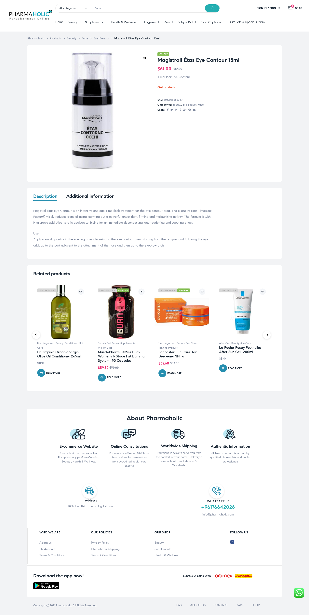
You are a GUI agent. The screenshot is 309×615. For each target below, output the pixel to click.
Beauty (176, 104)
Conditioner (71, 344)
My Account (47, 550)
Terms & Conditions (51, 556)
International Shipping (105, 550)
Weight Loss (105, 348)
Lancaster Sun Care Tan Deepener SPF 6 (177, 355)
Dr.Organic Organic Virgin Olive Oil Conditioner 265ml (59, 355)
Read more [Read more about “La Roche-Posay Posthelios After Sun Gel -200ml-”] (235, 369)
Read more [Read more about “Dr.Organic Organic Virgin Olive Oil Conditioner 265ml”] (53, 373)
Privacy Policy (100, 544)
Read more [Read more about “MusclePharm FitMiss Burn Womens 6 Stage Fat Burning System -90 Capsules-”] (114, 378)
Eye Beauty (189, 104)
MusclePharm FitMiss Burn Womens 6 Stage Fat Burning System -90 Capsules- (121, 357)
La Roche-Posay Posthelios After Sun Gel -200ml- (240, 350)
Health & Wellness (166, 556)
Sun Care (191, 344)
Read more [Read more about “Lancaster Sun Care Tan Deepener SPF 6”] (174, 374)
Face (201, 104)
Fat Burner (113, 344)
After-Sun (224, 344)
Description (45, 196)
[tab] (45, 199)
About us (45, 544)
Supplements (127, 344)
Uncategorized (45, 344)
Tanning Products (168, 348)
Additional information (90, 196)
